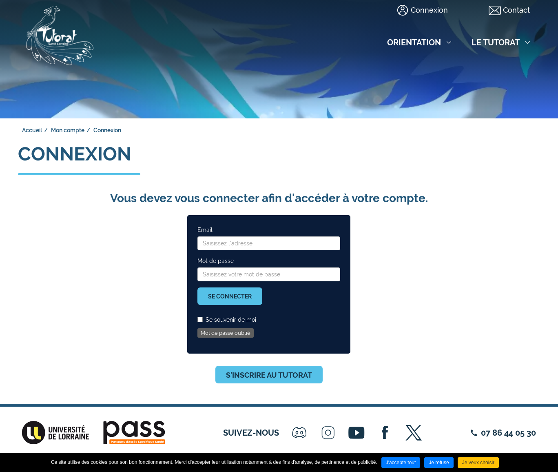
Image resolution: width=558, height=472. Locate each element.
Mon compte (67, 130)
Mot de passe (215, 261)
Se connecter (230, 296)
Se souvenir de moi (226, 319)
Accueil (32, 130)
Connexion (429, 10)
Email (205, 230)
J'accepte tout (401, 462)
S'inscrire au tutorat (269, 375)
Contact (516, 10)
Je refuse (439, 462)
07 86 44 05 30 (508, 433)
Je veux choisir (478, 462)
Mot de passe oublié (225, 333)
